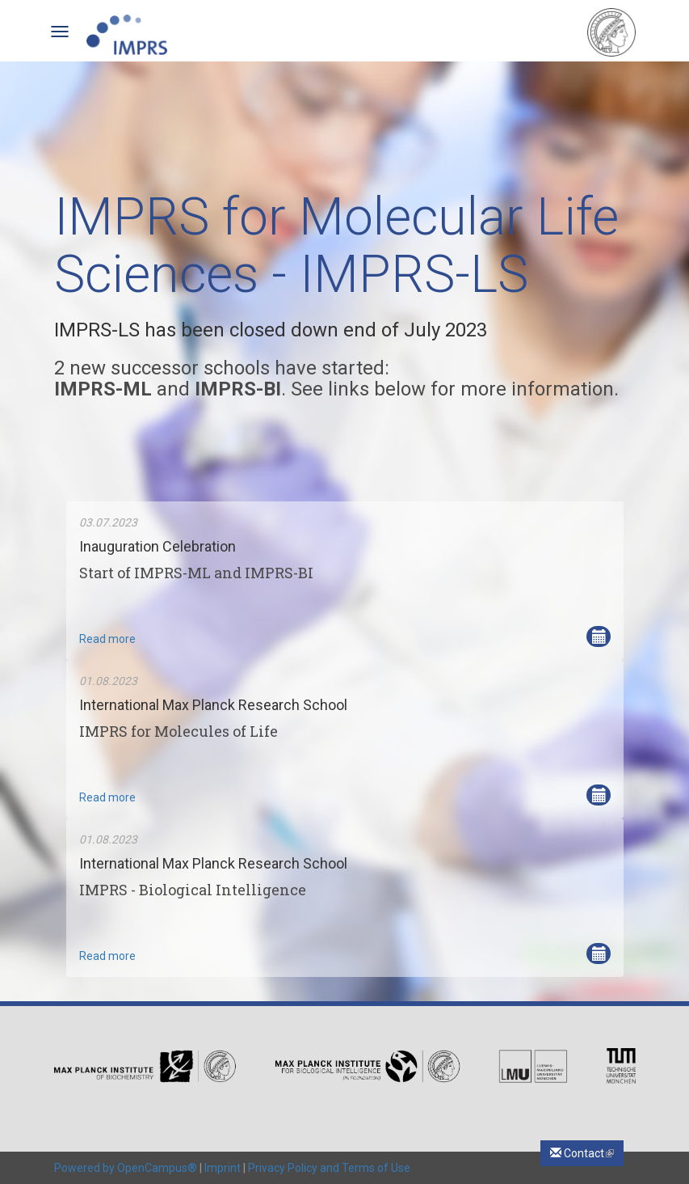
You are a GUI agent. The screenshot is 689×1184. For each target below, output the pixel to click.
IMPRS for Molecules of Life (178, 731)
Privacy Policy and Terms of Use (329, 1167)
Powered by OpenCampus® (125, 1167)
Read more (107, 638)
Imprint (222, 1167)
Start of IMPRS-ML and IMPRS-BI (196, 572)
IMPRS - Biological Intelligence (192, 889)
